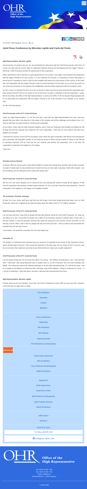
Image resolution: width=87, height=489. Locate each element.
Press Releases (43, 292)
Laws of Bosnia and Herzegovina (43, 366)
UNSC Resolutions (43, 371)
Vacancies (43, 421)
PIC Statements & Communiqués (43, 344)
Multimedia (43, 322)
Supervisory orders (43, 390)
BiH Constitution (43, 361)
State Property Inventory (43, 402)
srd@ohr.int (46, 474)
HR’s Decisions (43, 327)
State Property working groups (43, 396)
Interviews (43, 298)
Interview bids (8, 350)
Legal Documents (43, 339)
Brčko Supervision (43, 385)
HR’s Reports (43, 333)
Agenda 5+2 (43, 380)
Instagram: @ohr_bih (43, 438)
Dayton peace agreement (43, 356)
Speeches (43, 308)
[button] (84, 3)
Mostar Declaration (43, 407)
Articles (43, 303)
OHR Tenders (43, 416)
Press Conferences (43, 317)
